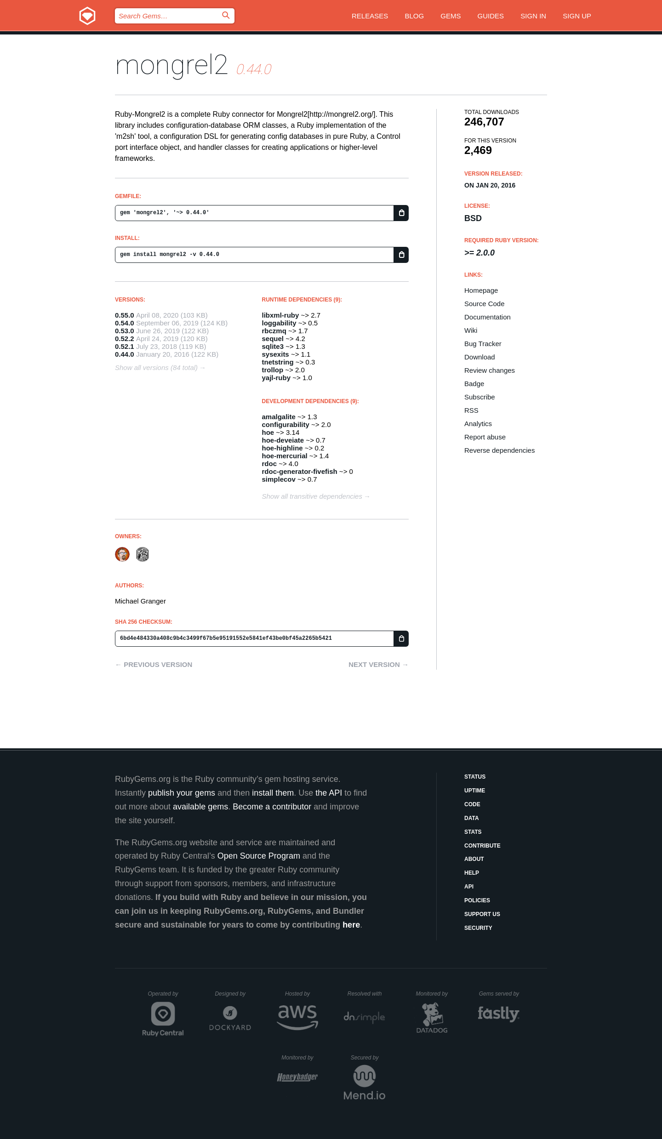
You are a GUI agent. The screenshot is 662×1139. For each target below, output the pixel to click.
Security (478, 928)
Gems (450, 16)
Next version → (378, 664)
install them (273, 792)
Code (472, 804)
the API (328, 792)
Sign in (533, 16)
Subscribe (479, 397)
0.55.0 (124, 315)
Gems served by (499, 994)
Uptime (474, 790)
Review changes (489, 370)
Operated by (166, 997)
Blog (414, 16)
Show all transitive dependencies (312, 496)
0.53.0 (124, 331)
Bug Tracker (483, 343)
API (469, 886)
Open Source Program (258, 855)
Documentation (487, 317)
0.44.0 (124, 354)
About (474, 859)
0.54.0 (124, 323)
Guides (491, 16)
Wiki (470, 330)
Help (471, 873)
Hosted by (301, 994)
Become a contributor (272, 806)
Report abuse (485, 437)
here (351, 924)
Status (474, 777)
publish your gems (181, 792)
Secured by (368, 1057)
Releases (370, 16)
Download (479, 357)
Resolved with (366, 994)
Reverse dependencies (499, 450)
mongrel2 (172, 64)
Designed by (233, 994)
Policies (477, 900)
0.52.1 (124, 346)
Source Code (484, 304)
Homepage (481, 290)
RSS (471, 410)
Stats (473, 832)
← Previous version (153, 664)
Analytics (478, 423)
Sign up (577, 16)
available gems (200, 806)
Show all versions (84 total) (156, 367)
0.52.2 (124, 338)
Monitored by (434, 994)
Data (471, 818)
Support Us (482, 914)
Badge (474, 383)
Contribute (482, 846)
